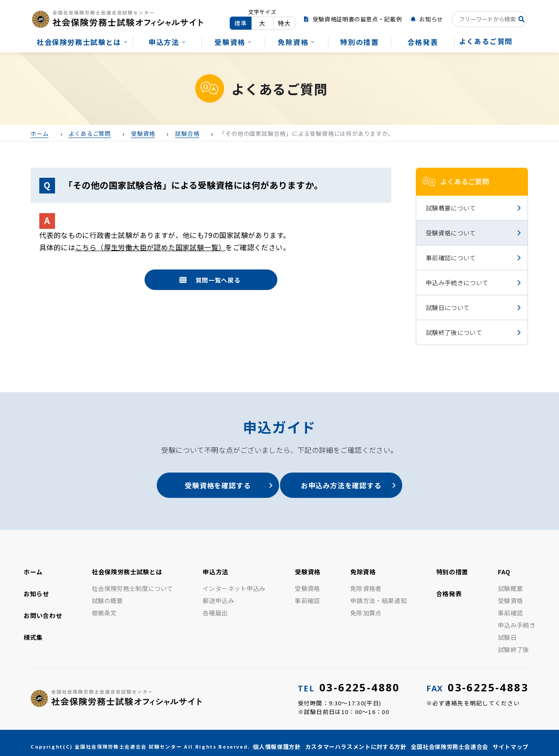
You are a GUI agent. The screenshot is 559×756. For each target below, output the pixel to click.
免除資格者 (366, 582)
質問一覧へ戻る (218, 280)
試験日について (447, 307)
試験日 (507, 631)
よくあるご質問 (486, 41)
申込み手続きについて (457, 282)
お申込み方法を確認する (345, 485)
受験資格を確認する (214, 485)
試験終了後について (454, 332)
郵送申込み (218, 594)
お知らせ (431, 19)
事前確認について (451, 257)
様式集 (33, 631)
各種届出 (215, 606)
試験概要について (451, 208)
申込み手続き (516, 618)
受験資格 (229, 42)
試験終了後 (513, 643)
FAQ (504, 565)
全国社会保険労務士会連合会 (449, 740)
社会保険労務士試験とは (79, 42)
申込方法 (163, 42)
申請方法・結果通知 (378, 594)
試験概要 (510, 582)
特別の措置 (359, 42)
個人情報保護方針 (276, 740)
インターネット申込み (234, 582)
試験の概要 (107, 594)
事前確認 (307, 594)
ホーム (33, 565)
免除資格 (293, 42)
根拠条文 (104, 606)
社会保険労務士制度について (132, 582)
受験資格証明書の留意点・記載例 (357, 19)
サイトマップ (510, 740)
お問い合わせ (43, 609)
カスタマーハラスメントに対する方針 (356, 740)
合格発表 (422, 42)
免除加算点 (366, 606)
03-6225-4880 (349, 681)
